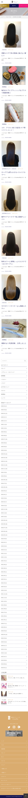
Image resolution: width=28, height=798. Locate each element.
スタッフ (3, 368)
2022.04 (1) (4, 579)
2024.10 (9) (4, 472)
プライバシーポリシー (6, 784)
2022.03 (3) (4, 583)
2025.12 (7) (4, 420)
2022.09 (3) (4, 564)
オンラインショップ (23, 5)
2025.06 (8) (4, 442)
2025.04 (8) (4, 450)
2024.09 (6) (4, 476)
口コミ (2, 756)
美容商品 (3, 394)
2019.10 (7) (4, 656)
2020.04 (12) (4, 634)
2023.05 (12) (4, 535)
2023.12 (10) (4, 509)
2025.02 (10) (4, 457)
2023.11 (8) (4, 512)
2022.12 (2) (4, 553)
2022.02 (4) (4, 586)
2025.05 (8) (4, 446)
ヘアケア (3, 383)
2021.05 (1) (4, 619)
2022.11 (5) (4, 557)
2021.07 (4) (4, 612)
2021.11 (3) (4, 597)
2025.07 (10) (4, 439)
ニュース (3, 397)
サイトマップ (4, 780)
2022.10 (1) (4, 560)
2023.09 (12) (4, 520)
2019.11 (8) (4, 652)
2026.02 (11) (4, 413)
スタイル (3, 390)
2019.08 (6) (4, 664)
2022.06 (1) (4, 571)
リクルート (3, 776)
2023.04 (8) (4, 538)
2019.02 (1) (4, 667)
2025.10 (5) (4, 428)
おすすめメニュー (5, 386)
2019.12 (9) (4, 649)
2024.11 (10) (4, 468)
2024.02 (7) (4, 501)
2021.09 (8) (4, 605)
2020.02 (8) (4, 641)
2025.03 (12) (4, 454)
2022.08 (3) (4, 568)
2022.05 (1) (4, 575)
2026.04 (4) (4, 406)
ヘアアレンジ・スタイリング (7, 372)
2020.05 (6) (4, 630)
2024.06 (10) (4, 487)
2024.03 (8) (4, 498)
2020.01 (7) (4, 645)
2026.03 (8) (4, 409)
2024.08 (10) (4, 479)
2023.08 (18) (4, 524)
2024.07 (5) (4, 483)
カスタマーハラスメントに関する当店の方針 (11, 788)
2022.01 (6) (4, 590)
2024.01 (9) (4, 505)
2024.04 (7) (4, 494)
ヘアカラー (3, 379)
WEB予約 (5, 5)
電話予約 (14, 5)
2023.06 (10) (4, 531)
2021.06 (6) (4, 616)
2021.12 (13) (4, 594)
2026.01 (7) (4, 417)
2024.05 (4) (4, 490)
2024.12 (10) (4, 465)
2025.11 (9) (4, 424)
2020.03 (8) (4, 638)
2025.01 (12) (4, 461)
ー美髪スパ (3, 772)
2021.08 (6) (4, 608)
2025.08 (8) (4, 435)
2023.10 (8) (4, 516)
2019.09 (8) (4, 660)
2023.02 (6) (4, 546)
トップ (2, 741)
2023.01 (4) (4, 549)
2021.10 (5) (4, 601)
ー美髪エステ (4, 768)
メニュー (3, 764)
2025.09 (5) (4, 431)
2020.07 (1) (4, 623)
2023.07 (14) (4, 527)
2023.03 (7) (4, 542)
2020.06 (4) (4, 627)
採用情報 (3, 375)
